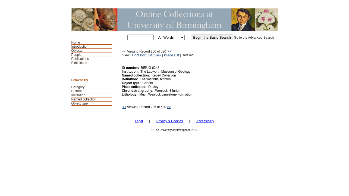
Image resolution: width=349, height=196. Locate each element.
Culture (76, 91)
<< (124, 51)
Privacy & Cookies (169, 121)
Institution (78, 95)
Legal (139, 121)
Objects (77, 51)
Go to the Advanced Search (254, 37)
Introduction (80, 46)
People (76, 55)
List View (154, 55)
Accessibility (205, 121)
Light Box (139, 55)
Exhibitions (79, 63)
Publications (80, 59)
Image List (171, 55)
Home (75, 42)
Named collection (83, 99)
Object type (79, 103)
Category (78, 87)
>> (169, 51)
